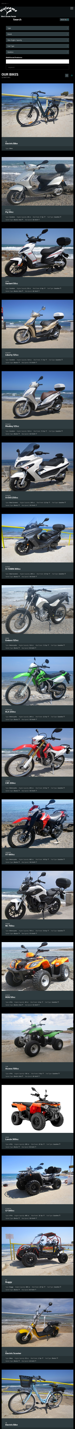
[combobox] (37, 28)
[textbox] (8, 62)
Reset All (64, 19)
